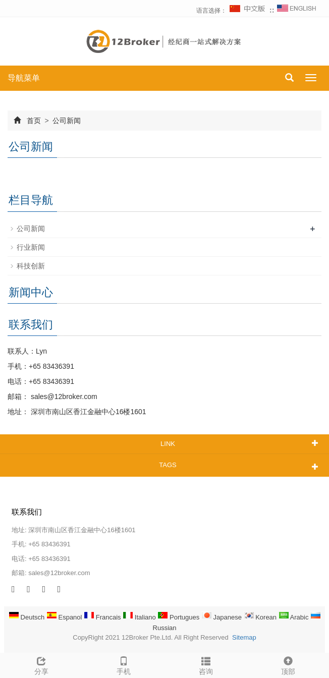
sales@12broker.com (63, 396)
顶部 (288, 664)
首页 (34, 121)
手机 (123, 664)
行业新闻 (31, 247)
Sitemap (244, 637)
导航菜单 (24, 78)
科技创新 (31, 266)
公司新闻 (66, 121)
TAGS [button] (167, 465)
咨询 (205, 664)
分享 (41, 664)
